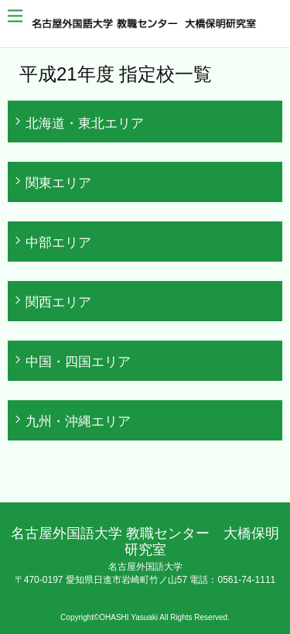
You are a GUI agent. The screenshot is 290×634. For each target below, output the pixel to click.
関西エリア (58, 302)
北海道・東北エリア (85, 123)
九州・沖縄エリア (78, 421)
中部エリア (58, 242)
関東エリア (58, 182)
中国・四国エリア (78, 361)
